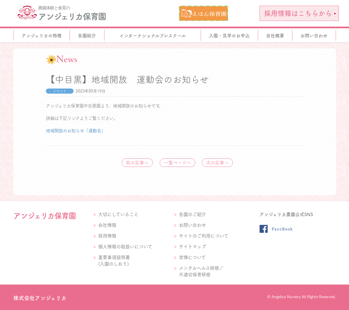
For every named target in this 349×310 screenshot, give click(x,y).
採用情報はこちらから (301, 13)
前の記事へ (137, 162)
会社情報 (107, 225)
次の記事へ (217, 162)
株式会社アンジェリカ (40, 298)
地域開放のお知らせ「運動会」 (75, 130)
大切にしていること (118, 214)
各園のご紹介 (192, 214)
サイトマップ (192, 246)
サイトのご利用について (203, 236)
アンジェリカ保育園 (72, 16)
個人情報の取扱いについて (125, 246)
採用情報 (107, 236)
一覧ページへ (177, 162)
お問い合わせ (192, 225)
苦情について (192, 257)
